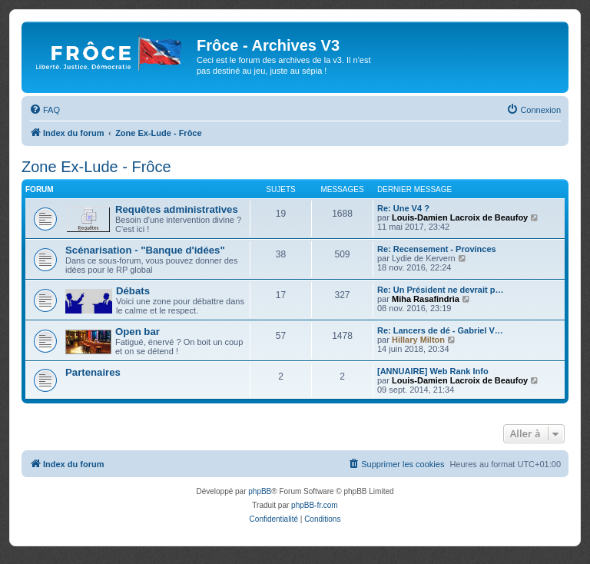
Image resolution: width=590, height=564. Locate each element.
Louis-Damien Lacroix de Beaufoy (460, 217)
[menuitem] (44, 110)
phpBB (259, 491)
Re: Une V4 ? (403, 208)
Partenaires (93, 372)
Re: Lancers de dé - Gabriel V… (440, 330)
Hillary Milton (418, 339)
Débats (133, 291)
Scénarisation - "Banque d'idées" (145, 250)
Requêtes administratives (176, 209)
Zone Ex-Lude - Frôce (96, 166)
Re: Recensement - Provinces (436, 249)
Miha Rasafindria (425, 299)
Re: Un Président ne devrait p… (440, 289)
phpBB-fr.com (314, 505)
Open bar (137, 331)
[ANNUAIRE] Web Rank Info (433, 371)
